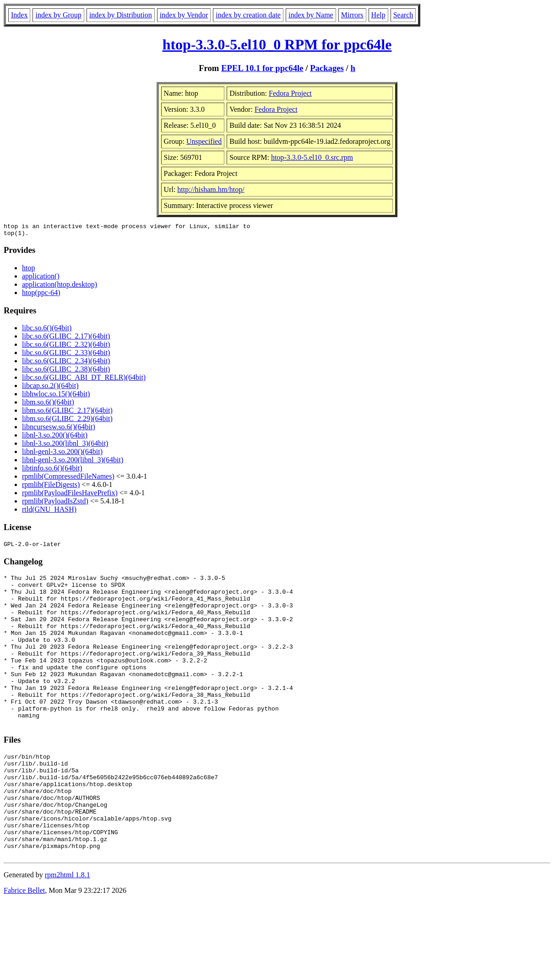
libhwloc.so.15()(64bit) (56, 396)
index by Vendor (184, 15)
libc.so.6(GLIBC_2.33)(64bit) (66, 355)
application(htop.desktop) (59, 287)
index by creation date (248, 15)
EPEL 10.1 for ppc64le (262, 68)
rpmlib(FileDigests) (51, 487)
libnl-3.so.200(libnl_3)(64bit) (65, 446)
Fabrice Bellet (24, 945)
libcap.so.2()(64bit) (50, 388)
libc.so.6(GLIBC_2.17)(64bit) (66, 339)
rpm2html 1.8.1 (67, 930)
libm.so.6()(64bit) (48, 405)
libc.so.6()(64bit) (46, 330)
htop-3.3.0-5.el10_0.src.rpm (312, 157)
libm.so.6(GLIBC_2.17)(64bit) (67, 413)
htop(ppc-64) (41, 295)
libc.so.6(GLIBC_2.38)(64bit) (66, 372)
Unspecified (204, 141)
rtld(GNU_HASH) (49, 512)
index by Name (310, 15)
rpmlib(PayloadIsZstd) (55, 504)
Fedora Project (290, 93)
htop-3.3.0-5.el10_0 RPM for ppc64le (277, 44)
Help (378, 15)
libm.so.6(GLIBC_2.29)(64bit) (67, 421)
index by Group (58, 15)
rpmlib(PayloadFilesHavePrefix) (70, 495)
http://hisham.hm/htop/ (210, 189)
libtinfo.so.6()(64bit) (52, 471)
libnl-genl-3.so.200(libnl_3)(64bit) (72, 462)
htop (28, 270)
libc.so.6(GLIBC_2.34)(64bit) (66, 363)
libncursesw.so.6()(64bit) (58, 429)
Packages (327, 68)
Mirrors (352, 15)
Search (403, 15)
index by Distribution (120, 15)
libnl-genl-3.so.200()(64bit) (62, 454)
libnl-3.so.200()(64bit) (54, 438)
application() (41, 279)
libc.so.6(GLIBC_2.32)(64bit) (66, 347)
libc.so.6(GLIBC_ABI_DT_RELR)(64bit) (84, 380)
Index (19, 15)
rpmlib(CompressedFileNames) (68, 479)
